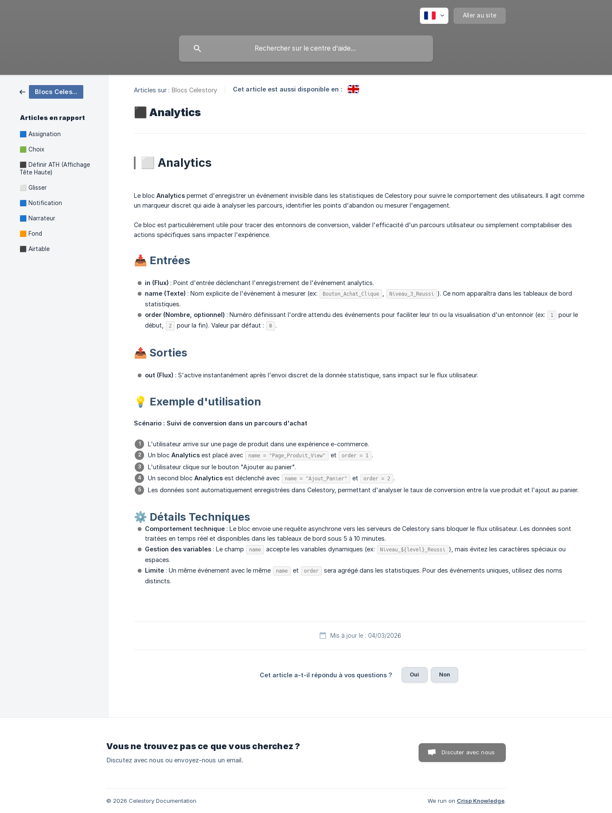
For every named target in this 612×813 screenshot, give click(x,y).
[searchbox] (306, 48)
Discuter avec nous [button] (468, 752)
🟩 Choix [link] (32, 149)
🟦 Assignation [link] (40, 134)
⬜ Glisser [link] (33, 187)
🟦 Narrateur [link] (37, 218)
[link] (51, 91)
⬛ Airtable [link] (35, 248)
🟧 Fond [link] (31, 233)
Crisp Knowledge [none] (480, 800)
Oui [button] (414, 674)
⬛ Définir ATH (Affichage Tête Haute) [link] (55, 168)
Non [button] (444, 674)
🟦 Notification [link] (41, 203)
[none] (434, 16)
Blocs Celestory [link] (195, 90)
